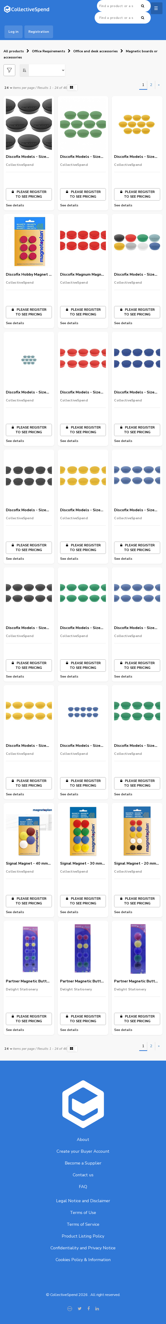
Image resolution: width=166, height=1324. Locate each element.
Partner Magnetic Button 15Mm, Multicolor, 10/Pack (28, 981)
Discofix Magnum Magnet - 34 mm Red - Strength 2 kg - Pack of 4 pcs (82, 275)
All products (14, 51)
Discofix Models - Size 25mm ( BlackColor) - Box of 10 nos (26, 510)
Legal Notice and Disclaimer (83, 1201)
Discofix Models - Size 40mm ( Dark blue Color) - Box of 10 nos (82, 746)
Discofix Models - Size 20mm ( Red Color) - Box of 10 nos (82, 392)
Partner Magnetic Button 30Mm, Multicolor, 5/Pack (137, 981)
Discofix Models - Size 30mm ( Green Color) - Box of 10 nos (80, 157)
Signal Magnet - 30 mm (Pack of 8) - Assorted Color (81, 863)
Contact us (83, 1175)
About (83, 1139)
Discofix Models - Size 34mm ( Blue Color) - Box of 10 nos (137, 628)
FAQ (83, 1186)
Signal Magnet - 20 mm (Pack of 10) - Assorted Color (135, 863)
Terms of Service (83, 1224)
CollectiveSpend (20, 165)
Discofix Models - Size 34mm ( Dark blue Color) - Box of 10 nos (136, 510)
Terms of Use (83, 1212)
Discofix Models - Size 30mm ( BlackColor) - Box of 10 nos (26, 157)
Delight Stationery (22, 989)
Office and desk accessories (95, 51)
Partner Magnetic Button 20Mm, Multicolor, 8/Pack (83, 981)
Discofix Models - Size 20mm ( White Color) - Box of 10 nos (134, 275)
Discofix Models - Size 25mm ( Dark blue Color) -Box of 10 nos (136, 392)
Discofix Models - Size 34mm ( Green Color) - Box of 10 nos (80, 628)
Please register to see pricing (28, 194)
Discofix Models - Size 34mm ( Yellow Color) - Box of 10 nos (27, 746)
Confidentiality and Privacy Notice (83, 1248)
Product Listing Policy (83, 1236)
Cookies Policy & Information (83, 1260)
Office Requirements (48, 51)
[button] (72, 88)
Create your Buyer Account (83, 1151)
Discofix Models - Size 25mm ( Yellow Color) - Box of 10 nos (81, 510)
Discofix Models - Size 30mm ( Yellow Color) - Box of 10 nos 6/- (135, 157)
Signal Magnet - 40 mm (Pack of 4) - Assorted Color (27, 863)
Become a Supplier (83, 1163)
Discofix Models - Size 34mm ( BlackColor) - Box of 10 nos (26, 628)
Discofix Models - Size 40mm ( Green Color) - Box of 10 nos (134, 746)
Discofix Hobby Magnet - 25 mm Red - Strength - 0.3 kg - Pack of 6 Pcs (28, 275)
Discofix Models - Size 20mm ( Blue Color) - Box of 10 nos (29, 392)
